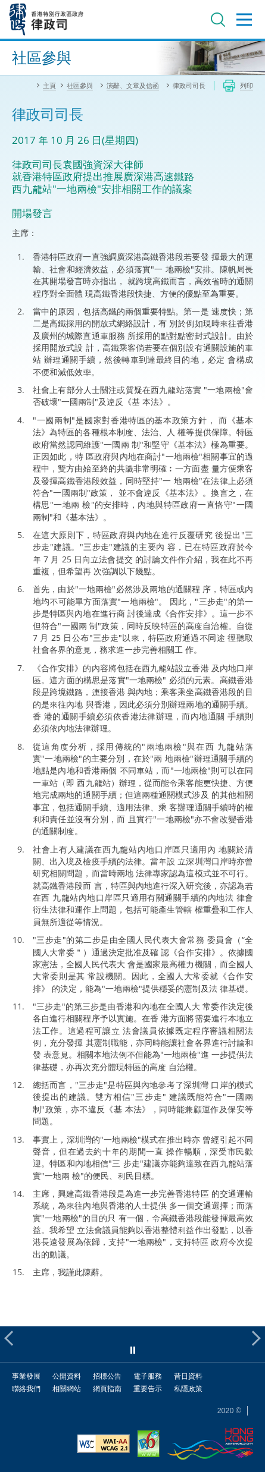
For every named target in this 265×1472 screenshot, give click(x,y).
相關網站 (66, 1388)
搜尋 (218, 20)
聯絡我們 (26, 1388)
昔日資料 (188, 1376)
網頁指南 (107, 1388)
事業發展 (26, 1376)
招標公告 (107, 1376)
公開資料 (66, 1376)
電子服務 (147, 1376)
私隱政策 (188, 1388)
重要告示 (147, 1388)
